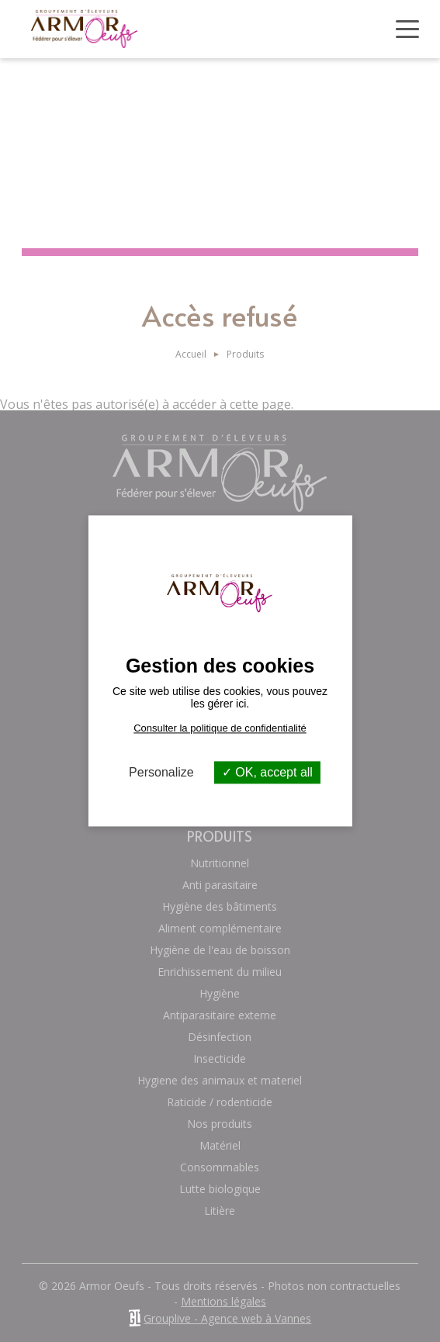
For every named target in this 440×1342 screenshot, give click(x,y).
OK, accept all (267, 772)
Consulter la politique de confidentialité (220, 728)
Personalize (161, 772)
